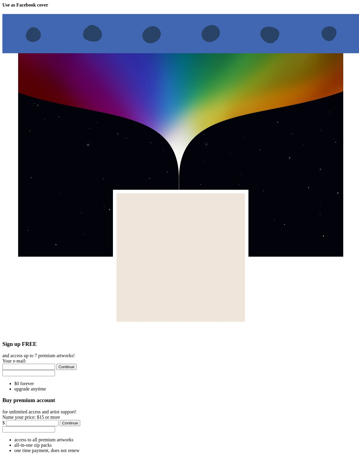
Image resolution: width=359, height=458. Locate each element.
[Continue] (66, 367)
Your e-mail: (14, 360)
